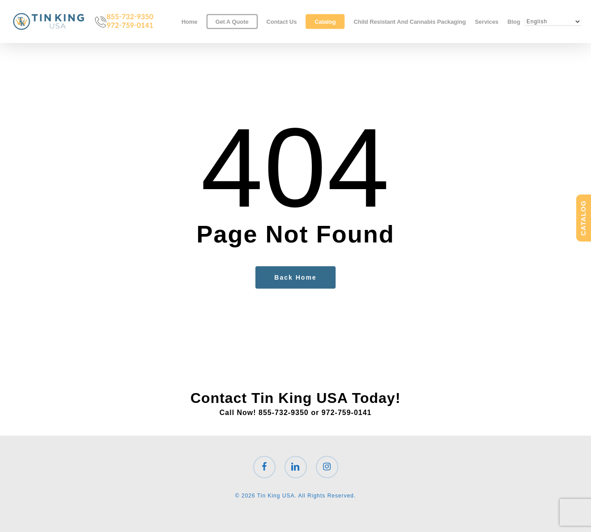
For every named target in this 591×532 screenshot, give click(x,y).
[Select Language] (553, 21)
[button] (574, 4)
